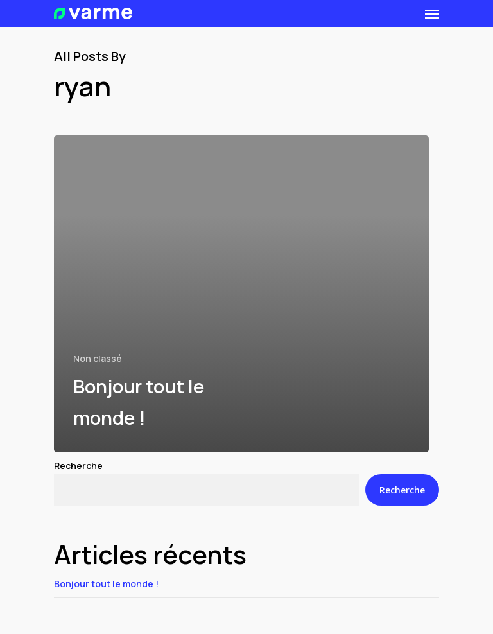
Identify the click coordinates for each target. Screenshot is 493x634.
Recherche (78, 465)
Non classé (97, 358)
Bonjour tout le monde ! (106, 584)
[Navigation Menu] (432, 13)
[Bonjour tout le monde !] (241, 293)
